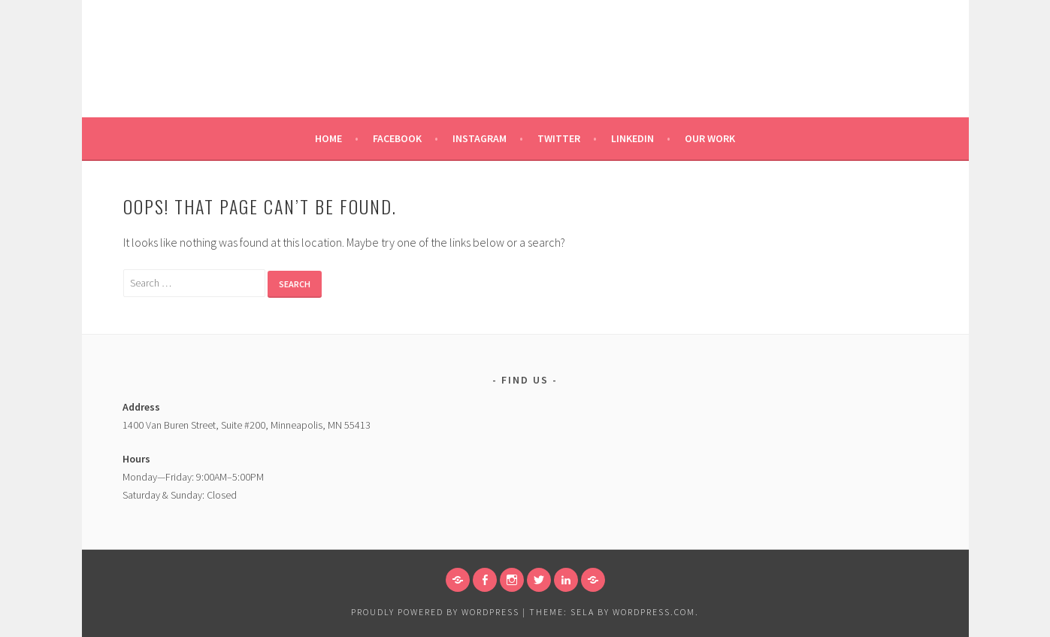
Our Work (710, 138)
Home (328, 138)
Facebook (397, 138)
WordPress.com (654, 611)
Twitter (558, 138)
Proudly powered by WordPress (435, 611)
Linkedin (632, 138)
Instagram (479, 138)
